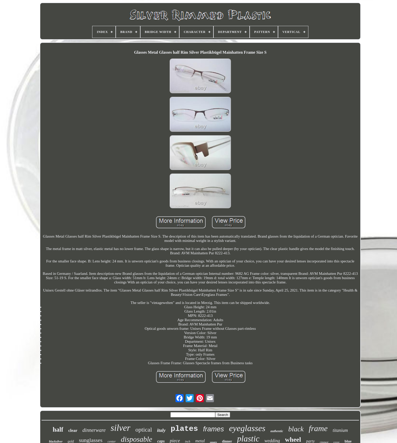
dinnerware (94, 430)
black (296, 429)
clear (72, 430)
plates (184, 429)
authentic (276, 431)
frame (318, 428)
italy (161, 430)
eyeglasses (247, 428)
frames (213, 429)
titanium (340, 430)
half (58, 429)
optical (143, 429)
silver (120, 428)
